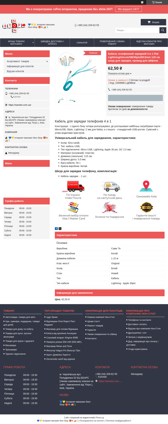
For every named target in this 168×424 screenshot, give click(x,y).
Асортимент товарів (18, 61)
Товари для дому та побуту (19, 329)
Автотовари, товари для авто (20, 317)
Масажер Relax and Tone (59, 346)
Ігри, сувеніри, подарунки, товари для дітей (21, 323)
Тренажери (11, 349)
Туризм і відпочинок (15, 354)
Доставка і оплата (137, 324)
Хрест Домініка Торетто (58, 354)
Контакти (92, 338)
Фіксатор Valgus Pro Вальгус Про (63, 350)
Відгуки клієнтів (15, 71)
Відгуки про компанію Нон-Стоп (144, 328)
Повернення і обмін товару (112, 42)
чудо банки (52, 317)
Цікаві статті (93, 321)
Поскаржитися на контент (92, 421)
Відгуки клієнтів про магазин (149, 42)
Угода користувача (137, 349)
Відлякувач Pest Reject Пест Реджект (59, 323)
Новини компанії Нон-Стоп (101, 317)
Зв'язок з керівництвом (140, 337)
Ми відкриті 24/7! (128, 9)
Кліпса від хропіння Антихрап (61, 333)
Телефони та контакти (139, 320)
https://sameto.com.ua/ (20, 105)
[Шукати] (162, 30)
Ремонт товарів (95, 325)
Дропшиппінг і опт (137, 333)
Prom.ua (100, 417)
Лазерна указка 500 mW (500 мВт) (63, 342)
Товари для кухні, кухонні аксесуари (17, 335)
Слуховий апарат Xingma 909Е (62, 337)
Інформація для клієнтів (20, 66)
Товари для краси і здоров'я (19, 341)
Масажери (10, 345)
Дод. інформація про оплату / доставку (142, 343)
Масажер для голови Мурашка (62, 329)
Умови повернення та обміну (102, 334)
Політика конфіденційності (118, 421)
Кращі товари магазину (16, 42)
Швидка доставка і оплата (52, 42)
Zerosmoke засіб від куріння (60, 359)
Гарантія (82, 42)
